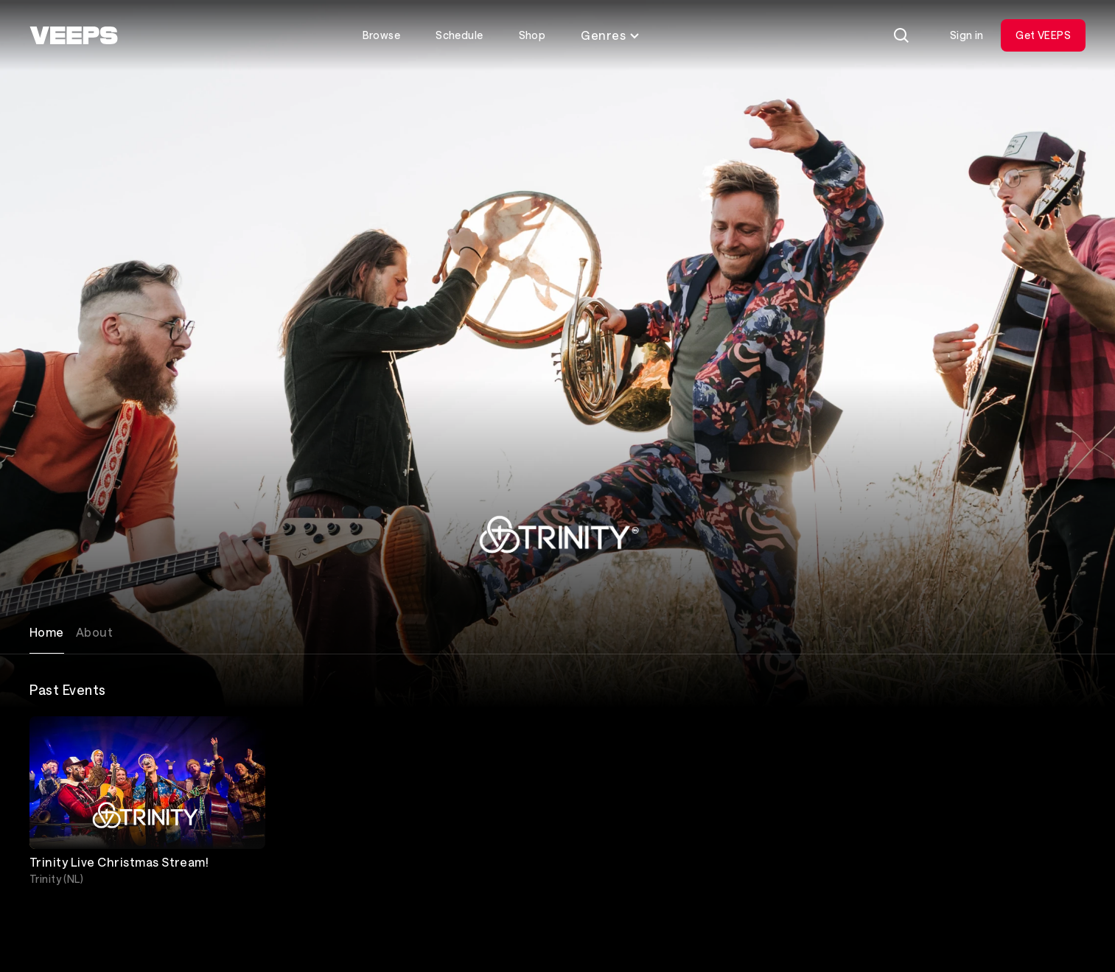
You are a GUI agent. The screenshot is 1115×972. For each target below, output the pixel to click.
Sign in (967, 35)
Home (46, 632)
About (94, 632)
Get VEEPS (1043, 35)
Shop (532, 35)
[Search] (901, 35)
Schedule (459, 35)
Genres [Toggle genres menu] (610, 35)
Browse (382, 35)
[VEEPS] (73, 35)
